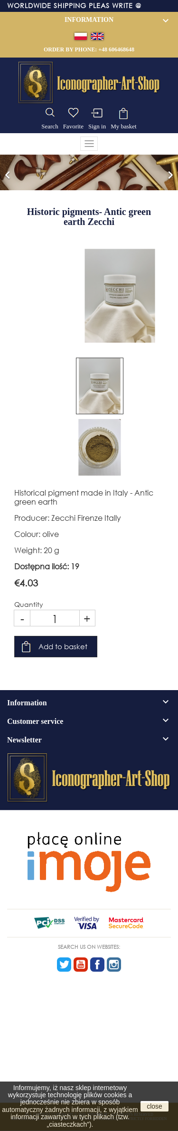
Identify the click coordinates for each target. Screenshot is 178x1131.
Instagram (114, 964)
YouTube (81, 964)
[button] (7, 172)
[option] (89, 172)
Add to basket (62, 646)
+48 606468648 (116, 49)
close (154, 1106)
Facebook (97, 964)
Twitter (64, 964)
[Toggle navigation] (89, 143)
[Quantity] (55, 618)
